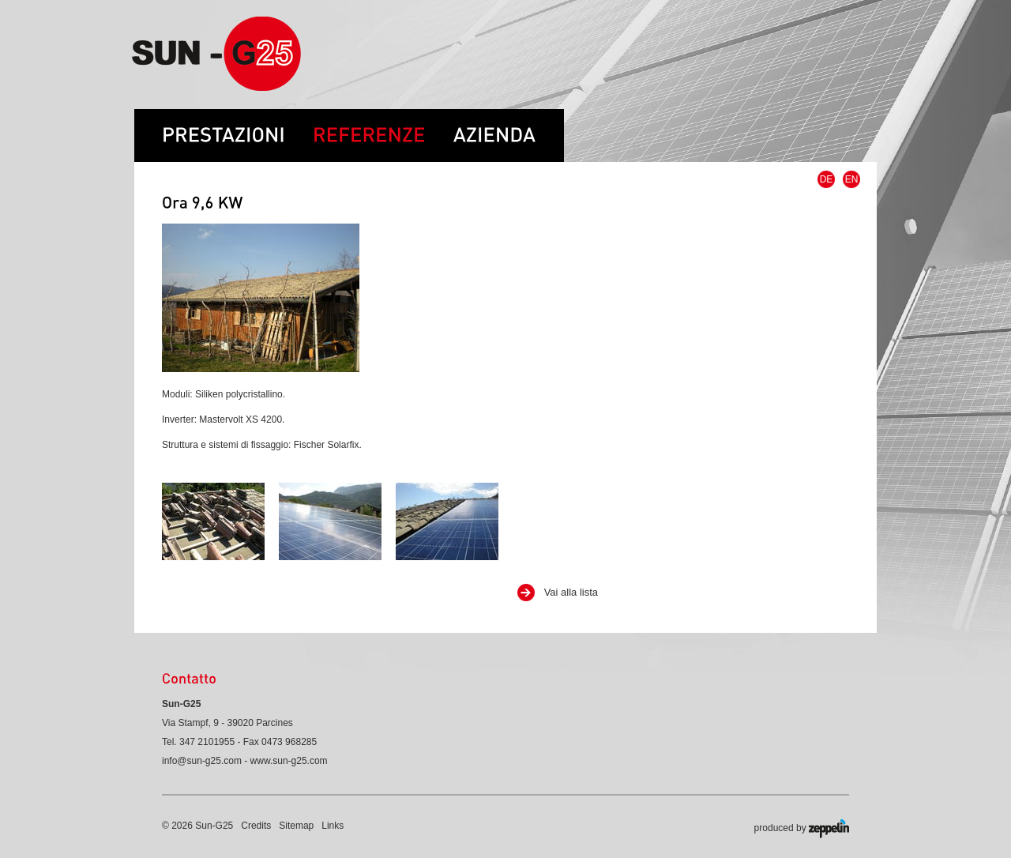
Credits (256, 825)
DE (826, 179)
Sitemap (296, 825)
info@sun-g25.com (202, 760)
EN (852, 179)
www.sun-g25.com (289, 760)
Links (332, 825)
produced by (801, 828)
